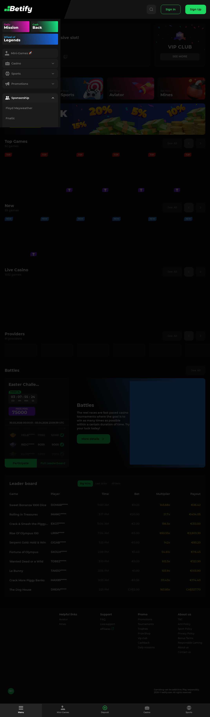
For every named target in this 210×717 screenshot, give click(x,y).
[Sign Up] (195, 9)
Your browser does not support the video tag (51, 26)
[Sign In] (171, 9)
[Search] (151, 9)
